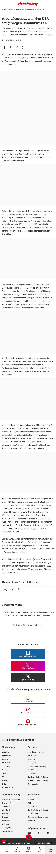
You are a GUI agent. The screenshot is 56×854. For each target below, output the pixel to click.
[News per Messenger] (28, 699)
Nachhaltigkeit (7, 788)
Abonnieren (6, 807)
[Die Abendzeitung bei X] (28, 677)
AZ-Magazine (7, 828)
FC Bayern (6, 763)
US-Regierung (45, 61)
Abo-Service (6, 810)
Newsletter (32, 756)
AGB (29, 803)
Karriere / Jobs (7, 803)
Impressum (32, 799)
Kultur (4, 780)
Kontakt (5, 817)
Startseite (4, 9)
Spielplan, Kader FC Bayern (38, 777)
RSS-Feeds (32, 763)
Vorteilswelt (32, 773)
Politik (10, 9)
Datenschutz (32, 807)
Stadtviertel (6, 756)
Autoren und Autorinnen (11, 799)
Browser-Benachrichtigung (38, 766)
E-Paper (5, 813)
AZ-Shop (5, 824)
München (5, 752)
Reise (4, 784)
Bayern (5, 759)
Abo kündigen (33, 813)
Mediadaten (6, 821)
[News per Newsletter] (28, 710)
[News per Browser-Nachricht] (28, 722)
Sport (4, 773)
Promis (5, 770)
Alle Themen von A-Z (36, 752)
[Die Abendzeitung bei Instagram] (28, 666)
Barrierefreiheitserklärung (38, 810)
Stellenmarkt (33, 784)
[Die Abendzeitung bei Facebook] (28, 654)
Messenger (32, 759)
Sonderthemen (7, 831)
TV (3, 777)
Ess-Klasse (32, 770)
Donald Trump (16, 512)
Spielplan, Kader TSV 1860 (38, 780)
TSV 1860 (6, 766)
